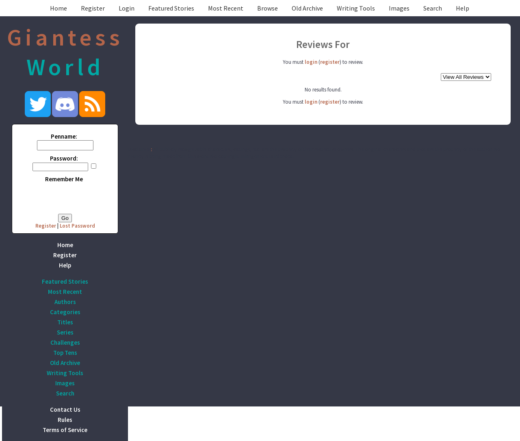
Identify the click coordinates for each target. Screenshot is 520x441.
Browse (267, 8)
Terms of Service (65, 430)
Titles (65, 322)
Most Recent (225, 8)
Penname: (64, 136)
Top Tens (65, 352)
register (330, 62)
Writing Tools (356, 8)
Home (58, 8)
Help (462, 8)
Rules (65, 420)
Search (432, 8)
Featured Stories (171, 8)
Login (126, 8)
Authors (65, 302)
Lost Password (77, 225)
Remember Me (64, 179)
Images (399, 8)
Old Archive (307, 8)
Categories (65, 312)
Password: (64, 158)
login (311, 62)
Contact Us (65, 409)
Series (65, 332)
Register (93, 8)
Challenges (65, 342)
